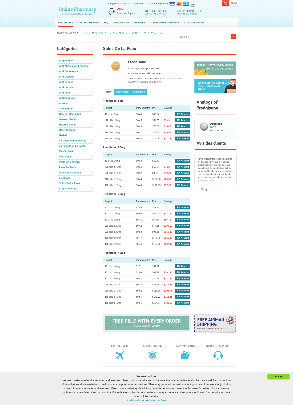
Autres (63, 103)
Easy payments (185, 346)
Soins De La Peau (69, 183)
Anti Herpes (66, 87)
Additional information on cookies (146, 400)
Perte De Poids (68, 167)
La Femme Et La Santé (72, 146)
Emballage (139, 91)
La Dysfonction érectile (72, 140)
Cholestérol (66, 108)
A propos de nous (88, 22)
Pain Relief (65, 156)
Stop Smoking (67, 188)
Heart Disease (67, 130)
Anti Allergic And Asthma (74, 66)
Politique (140, 22)
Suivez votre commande (165, 22)
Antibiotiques (67, 98)
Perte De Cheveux (69, 162)
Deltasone (216, 123)
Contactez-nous (194, 22)
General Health (68, 119)
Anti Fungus (66, 82)
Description (122, 91)
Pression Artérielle (70, 172)
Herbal (63, 135)
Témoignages (121, 22)
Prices (108, 91)
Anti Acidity (66, 60)
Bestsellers (65, 22)
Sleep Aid (64, 178)
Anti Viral (64, 92)
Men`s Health (67, 151)
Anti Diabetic (66, 76)
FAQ (106, 22)
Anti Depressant (68, 71)
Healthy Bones (67, 124)
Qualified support (218, 346)
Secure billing (152, 346)
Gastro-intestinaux (70, 114)
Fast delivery (119, 346)
